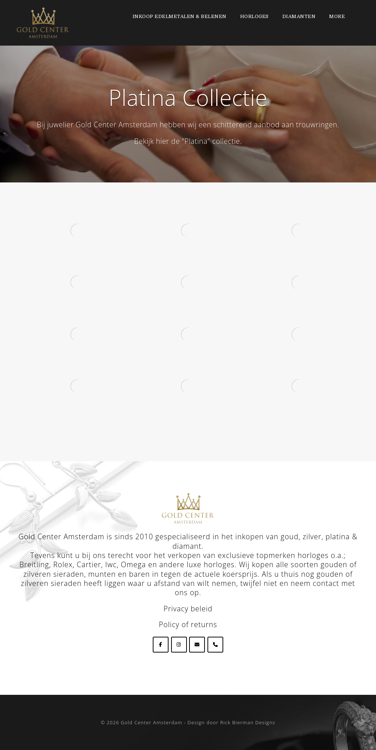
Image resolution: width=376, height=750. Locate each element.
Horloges (254, 16)
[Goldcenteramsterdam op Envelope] (197, 645)
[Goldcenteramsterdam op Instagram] (179, 645)
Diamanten (299, 16)
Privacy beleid (187, 609)
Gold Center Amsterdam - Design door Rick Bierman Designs (198, 722)
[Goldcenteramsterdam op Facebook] (161, 645)
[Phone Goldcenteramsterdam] (215, 645)
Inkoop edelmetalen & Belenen (180, 16)
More (337, 16)
